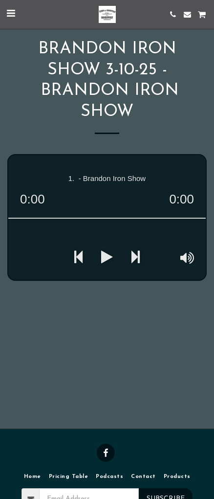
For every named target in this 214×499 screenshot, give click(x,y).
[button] (10, 14)
